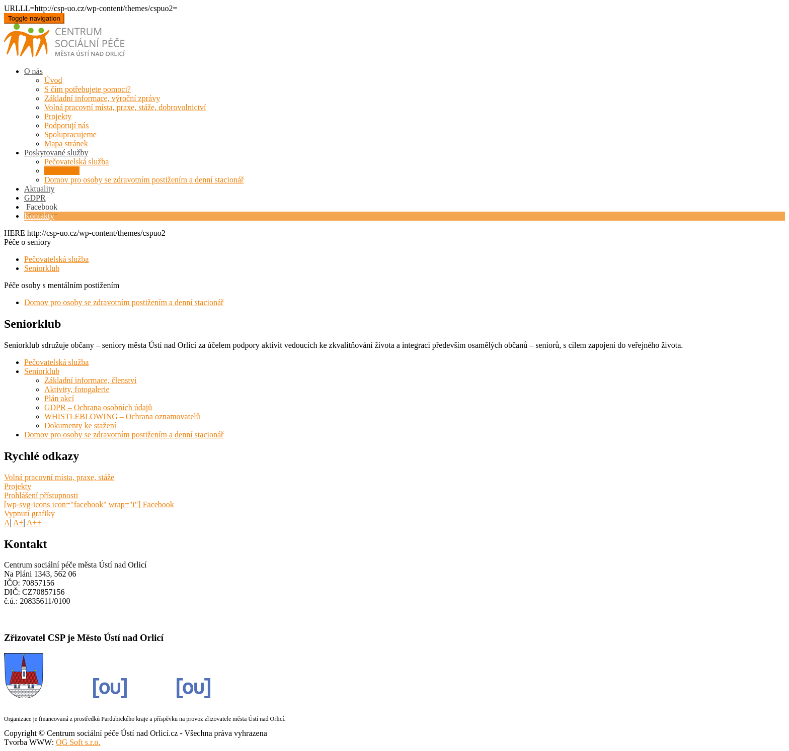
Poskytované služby (56, 152)
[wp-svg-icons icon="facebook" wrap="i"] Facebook (89, 504)
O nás (33, 71)
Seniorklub (62, 170)
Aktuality (39, 188)
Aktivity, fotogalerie (77, 389)
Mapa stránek (66, 143)
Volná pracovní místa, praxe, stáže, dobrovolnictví (125, 107)
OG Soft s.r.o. (78, 742)
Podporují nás (66, 125)
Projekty (57, 116)
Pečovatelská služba (76, 161)
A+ (18, 522)
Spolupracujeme (70, 134)
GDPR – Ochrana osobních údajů (98, 407)
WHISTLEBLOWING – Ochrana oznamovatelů (122, 416)
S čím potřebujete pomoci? (87, 89)
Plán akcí (59, 398)
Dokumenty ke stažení (80, 425)
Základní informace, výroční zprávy (102, 98)
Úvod (53, 80)
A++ (34, 522)
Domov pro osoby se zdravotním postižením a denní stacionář (144, 179)
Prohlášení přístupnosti (41, 495)
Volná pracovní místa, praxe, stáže (59, 477)
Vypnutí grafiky (29, 513)
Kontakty (39, 216)
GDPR (35, 198)
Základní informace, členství (90, 380)
